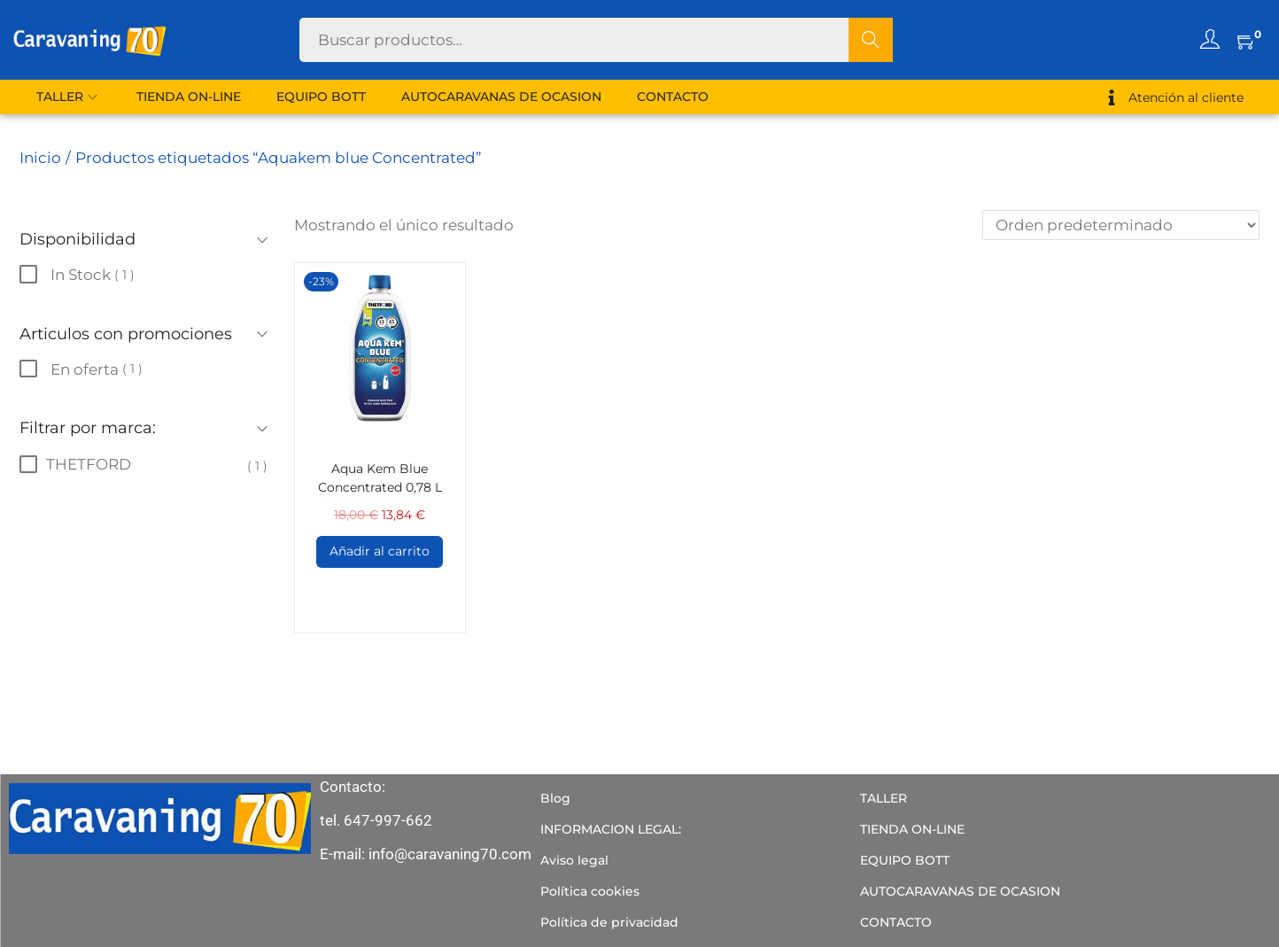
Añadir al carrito (379, 551)
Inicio (40, 158)
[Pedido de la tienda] (1121, 225)
